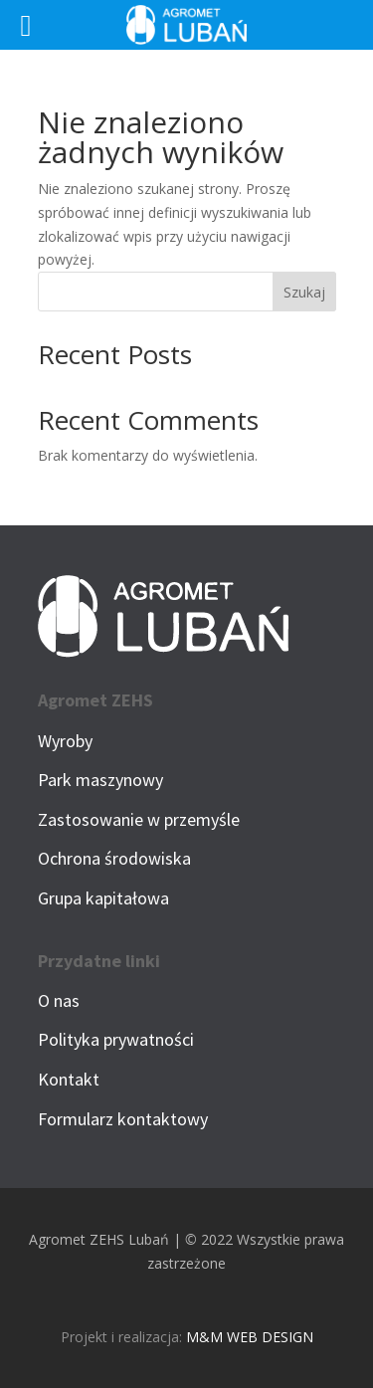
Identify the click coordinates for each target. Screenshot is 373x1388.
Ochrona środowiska (114, 858)
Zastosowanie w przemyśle (139, 819)
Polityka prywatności (116, 1039)
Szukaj (304, 292)
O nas (59, 1000)
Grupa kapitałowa (103, 898)
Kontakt (68, 1079)
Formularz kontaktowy (123, 1118)
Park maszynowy (100, 779)
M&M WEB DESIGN (249, 1336)
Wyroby (65, 740)
